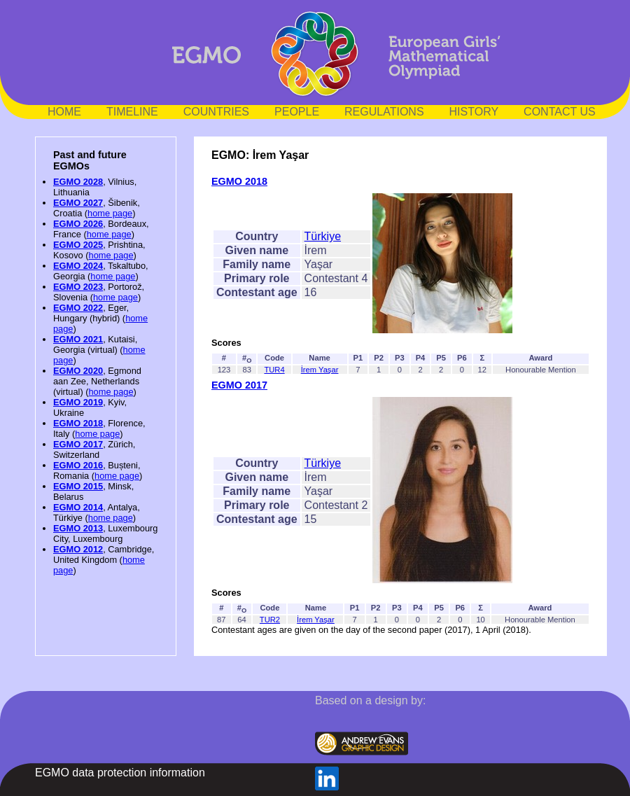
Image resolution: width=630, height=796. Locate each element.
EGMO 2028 (78, 181)
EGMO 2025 (78, 244)
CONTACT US (560, 112)
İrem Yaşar (320, 369)
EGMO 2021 (78, 339)
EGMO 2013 (78, 528)
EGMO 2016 (78, 465)
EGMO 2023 (78, 286)
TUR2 (270, 619)
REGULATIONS (384, 112)
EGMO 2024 (78, 265)
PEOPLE (296, 112)
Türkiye (322, 236)
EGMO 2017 (78, 444)
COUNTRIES (216, 112)
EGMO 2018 (78, 423)
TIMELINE (132, 112)
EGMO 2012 (78, 549)
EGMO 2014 (78, 507)
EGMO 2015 (78, 486)
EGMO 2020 (78, 370)
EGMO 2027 (78, 202)
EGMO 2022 (78, 307)
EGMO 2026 (78, 223)
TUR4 (274, 369)
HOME (64, 112)
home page (110, 213)
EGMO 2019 (78, 402)
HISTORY (474, 112)
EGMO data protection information (120, 772)
